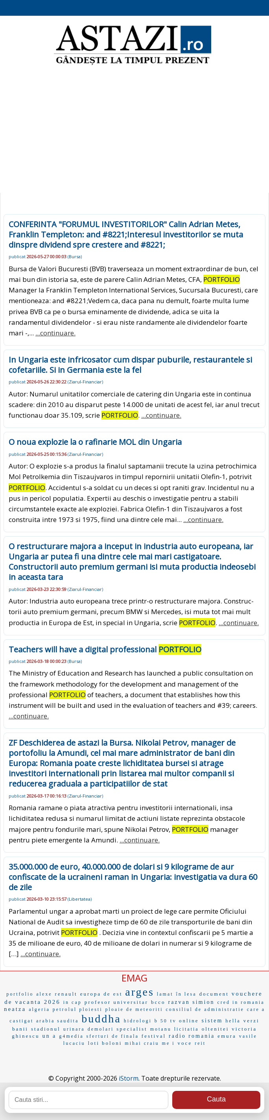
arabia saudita (57, 1021)
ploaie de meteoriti (134, 1009)
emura (226, 1036)
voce (185, 1043)
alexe (44, 994)
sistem (212, 1021)
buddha (101, 1019)
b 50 (161, 1021)
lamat (165, 994)
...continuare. (55, 332)
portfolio (19, 994)
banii (20, 1029)
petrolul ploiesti (78, 1009)
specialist (131, 1029)
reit (200, 1043)
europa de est (101, 994)
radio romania (192, 1036)
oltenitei (215, 1029)
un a (49, 1036)
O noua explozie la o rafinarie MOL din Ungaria (95, 442)
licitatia (186, 1029)
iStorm (128, 1078)
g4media (71, 1036)
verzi (251, 1021)
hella (232, 1021)
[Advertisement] (134, 130)
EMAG (134, 977)
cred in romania (240, 1002)
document (214, 994)
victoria (244, 1029)
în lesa (186, 994)
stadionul (46, 1029)
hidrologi (138, 1021)
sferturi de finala (113, 1036)
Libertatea (79, 899)
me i (168, 1043)
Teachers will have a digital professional (105, 649)
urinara (74, 1029)
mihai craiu (142, 1043)
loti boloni (105, 1043)
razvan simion (191, 1002)
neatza (15, 1009)
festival (154, 1036)
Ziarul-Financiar (85, 382)
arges (139, 992)
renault (66, 994)
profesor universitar (116, 1002)
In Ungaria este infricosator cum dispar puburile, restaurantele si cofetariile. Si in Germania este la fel (130, 364)
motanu (160, 1029)
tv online (184, 1021)
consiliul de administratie (205, 1009)
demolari (101, 1029)
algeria (39, 1009)
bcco (158, 1002)
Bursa (75, 256)
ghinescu (25, 1036)
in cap (72, 1002)
